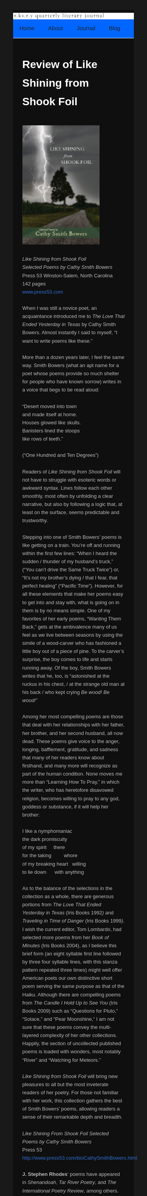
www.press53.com (42, 292)
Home (26, 28)
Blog (114, 28)
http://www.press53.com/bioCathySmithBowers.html (79, 1158)
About (55, 28)
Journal (86, 28)
